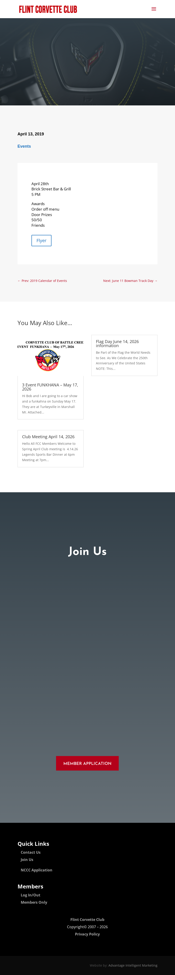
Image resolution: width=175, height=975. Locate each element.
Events (24, 146)
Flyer (41, 240)
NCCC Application (36, 870)
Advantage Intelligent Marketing (132, 965)
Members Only (34, 902)
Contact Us (31, 852)
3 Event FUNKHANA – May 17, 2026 (50, 387)
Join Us (27, 859)
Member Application (87, 764)
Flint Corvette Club (87, 919)
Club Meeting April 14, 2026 (48, 436)
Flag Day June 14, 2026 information (117, 343)
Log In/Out (30, 895)
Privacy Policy (87, 934)
